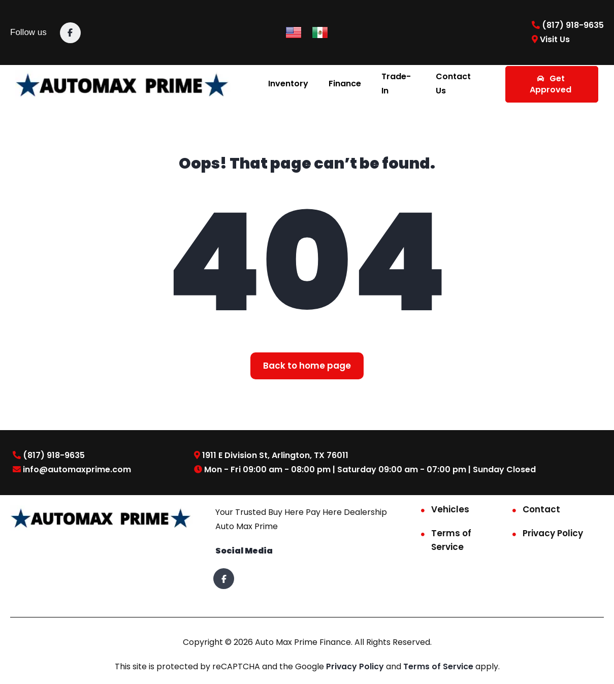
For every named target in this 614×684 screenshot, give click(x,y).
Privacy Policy (553, 533)
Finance (345, 83)
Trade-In (396, 83)
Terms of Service (451, 540)
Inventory (288, 83)
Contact (541, 509)
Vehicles (450, 509)
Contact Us (453, 83)
